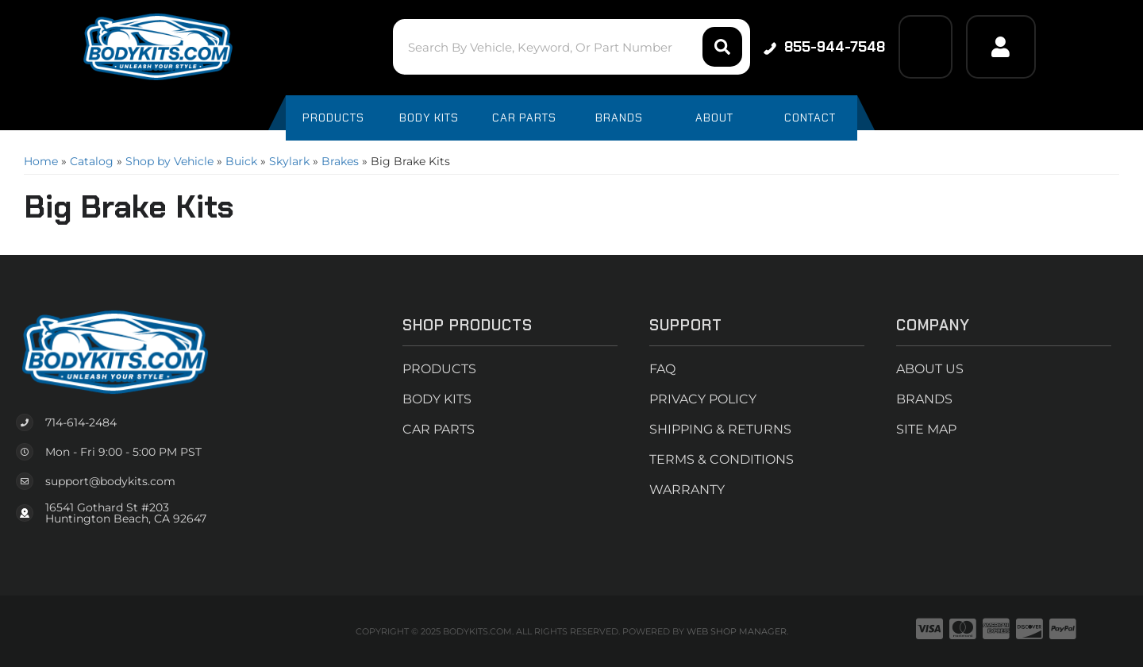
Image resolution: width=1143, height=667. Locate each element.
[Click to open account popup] (1001, 47)
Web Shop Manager (737, 631)
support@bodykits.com (110, 481)
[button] (571, 47)
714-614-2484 (81, 422)
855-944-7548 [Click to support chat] (824, 47)
